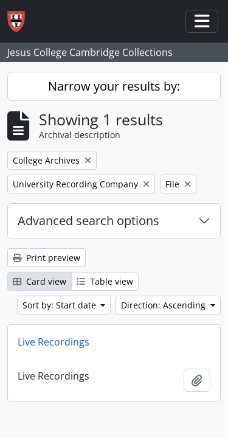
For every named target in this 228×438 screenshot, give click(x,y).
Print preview (46, 257)
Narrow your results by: (114, 86)
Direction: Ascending (164, 305)
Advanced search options (88, 220)
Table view (105, 281)
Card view (39, 281)
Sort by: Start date (60, 305)
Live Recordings (53, 342)
